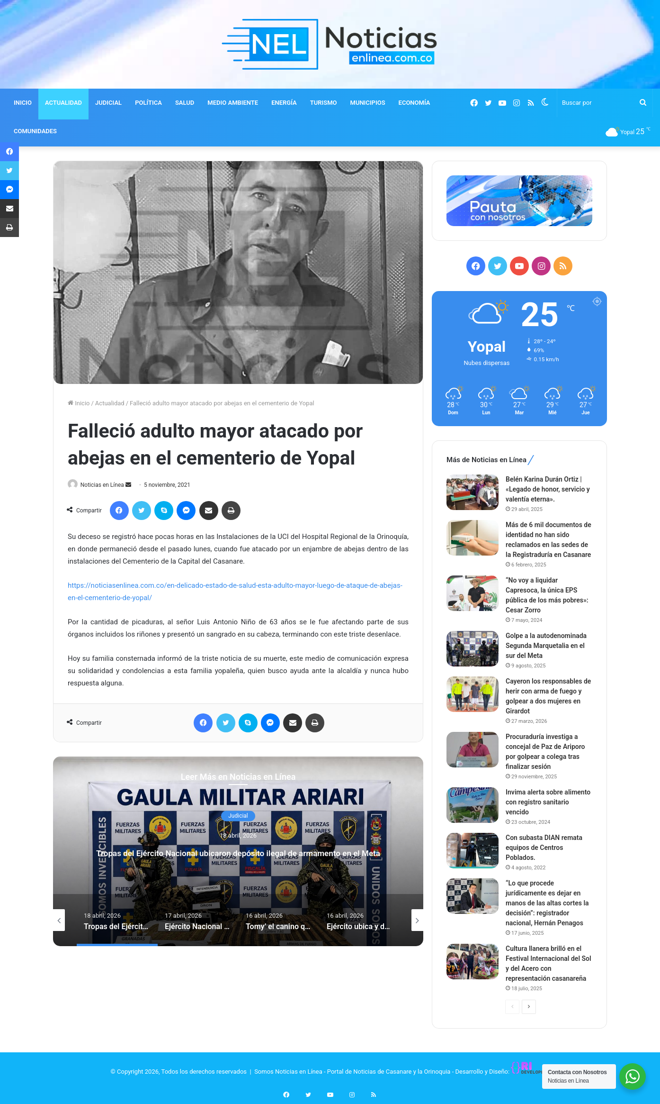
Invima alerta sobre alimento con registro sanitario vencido (548, 802)
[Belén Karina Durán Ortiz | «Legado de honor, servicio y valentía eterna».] (472, 492)
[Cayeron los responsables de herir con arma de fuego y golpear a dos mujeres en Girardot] (472, 694)
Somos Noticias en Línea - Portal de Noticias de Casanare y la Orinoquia (352, 1071)
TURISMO (323, 102)
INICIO (23, 102)
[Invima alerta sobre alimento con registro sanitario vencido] (472, 805)
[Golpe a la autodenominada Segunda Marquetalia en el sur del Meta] (472, 648)
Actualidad (110, 403)
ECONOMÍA (414, 102)
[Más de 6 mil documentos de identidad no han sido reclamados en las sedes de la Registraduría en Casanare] (472, 538)
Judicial (238, 808)
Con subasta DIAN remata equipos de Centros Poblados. (544, 847)
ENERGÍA (284, 102)
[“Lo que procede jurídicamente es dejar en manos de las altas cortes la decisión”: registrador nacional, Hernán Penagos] (472, 896)
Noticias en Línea (107, 485)
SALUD (184, 102)
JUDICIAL (108, 102)
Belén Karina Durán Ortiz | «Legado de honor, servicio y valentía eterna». (548, 489)
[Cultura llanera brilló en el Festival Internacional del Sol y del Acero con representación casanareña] (472, 961)
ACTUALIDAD (63, 102)
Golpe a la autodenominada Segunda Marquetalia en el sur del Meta (546, 645)
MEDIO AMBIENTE (232, 102)
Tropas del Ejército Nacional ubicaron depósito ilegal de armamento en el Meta (238, 852)
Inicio (78, 403)
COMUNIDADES (35, 131)
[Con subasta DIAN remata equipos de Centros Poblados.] (472, 850)
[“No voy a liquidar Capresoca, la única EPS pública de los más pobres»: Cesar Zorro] (472, 593)
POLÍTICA (148, 102)
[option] (238, 852)
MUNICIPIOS (367, 102)
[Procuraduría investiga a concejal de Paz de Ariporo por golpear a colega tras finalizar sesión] (472, 749)
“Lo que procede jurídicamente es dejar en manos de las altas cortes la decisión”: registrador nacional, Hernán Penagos (547, 903)
